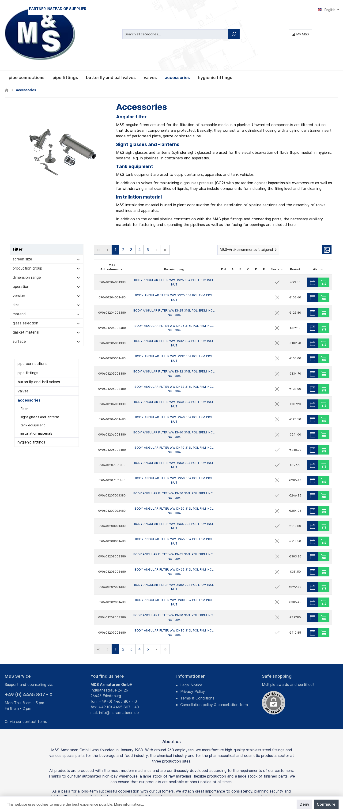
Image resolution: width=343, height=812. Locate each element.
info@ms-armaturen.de (119, 663)
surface (46, 291)
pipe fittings (28, 323)
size (46, 255)
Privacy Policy (192, 642)
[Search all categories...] (175, 9)
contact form (34, 672)
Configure (326, 804)
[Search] (234, 9)
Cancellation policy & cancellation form (214, 655)
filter (24, 359)
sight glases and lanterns (40, 367)
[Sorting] (248, 200)
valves (23, 341)
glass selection (46, 273)
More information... (129, 804)
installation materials (36, 384)
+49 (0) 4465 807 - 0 (29, 645)
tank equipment (32, 376)
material (46, 264)
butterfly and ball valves (39, 332)
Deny (304, 804)
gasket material (46, 282)
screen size (46, 209)
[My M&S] (300, 9)
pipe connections (32, 314)
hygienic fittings (31, 392)
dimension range (46, 228)
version (46, 246)
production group (46, 218)
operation (46, 237)
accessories (29, 350)
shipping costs (147, 784)
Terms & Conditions (197, 648)
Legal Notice (191, 635)
